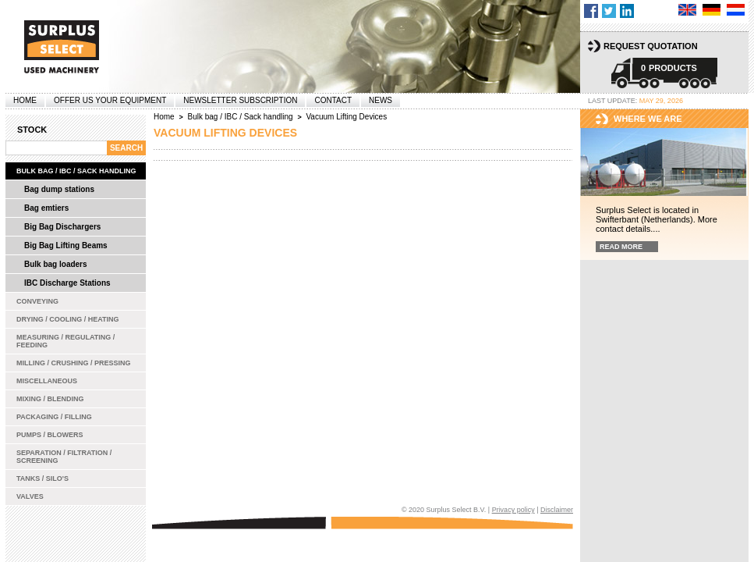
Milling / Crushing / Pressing (73, 363)
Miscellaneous (46, 381)
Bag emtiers (46, 208)
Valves (30, 496)
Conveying (37, 301)
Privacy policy (513, 510)
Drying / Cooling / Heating (67, 319)
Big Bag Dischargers (62, 226)
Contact (333, 100)
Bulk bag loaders (55, 264)
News (380, 100)
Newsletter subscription (240, 100)
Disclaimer (556, 510)
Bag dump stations (59, 189)
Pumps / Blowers (49, 435)
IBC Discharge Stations (67, 283)
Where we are (648, 118)
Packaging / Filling (54, 417)
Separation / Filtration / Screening (64, 456)
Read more (621, 247)
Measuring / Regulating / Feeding (65, 341)
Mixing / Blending (50, 399)
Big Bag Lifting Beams (66, 245)
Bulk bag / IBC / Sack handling (76, 171)
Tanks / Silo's (42, 478)
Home (25, 100)
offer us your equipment (110, 100)
